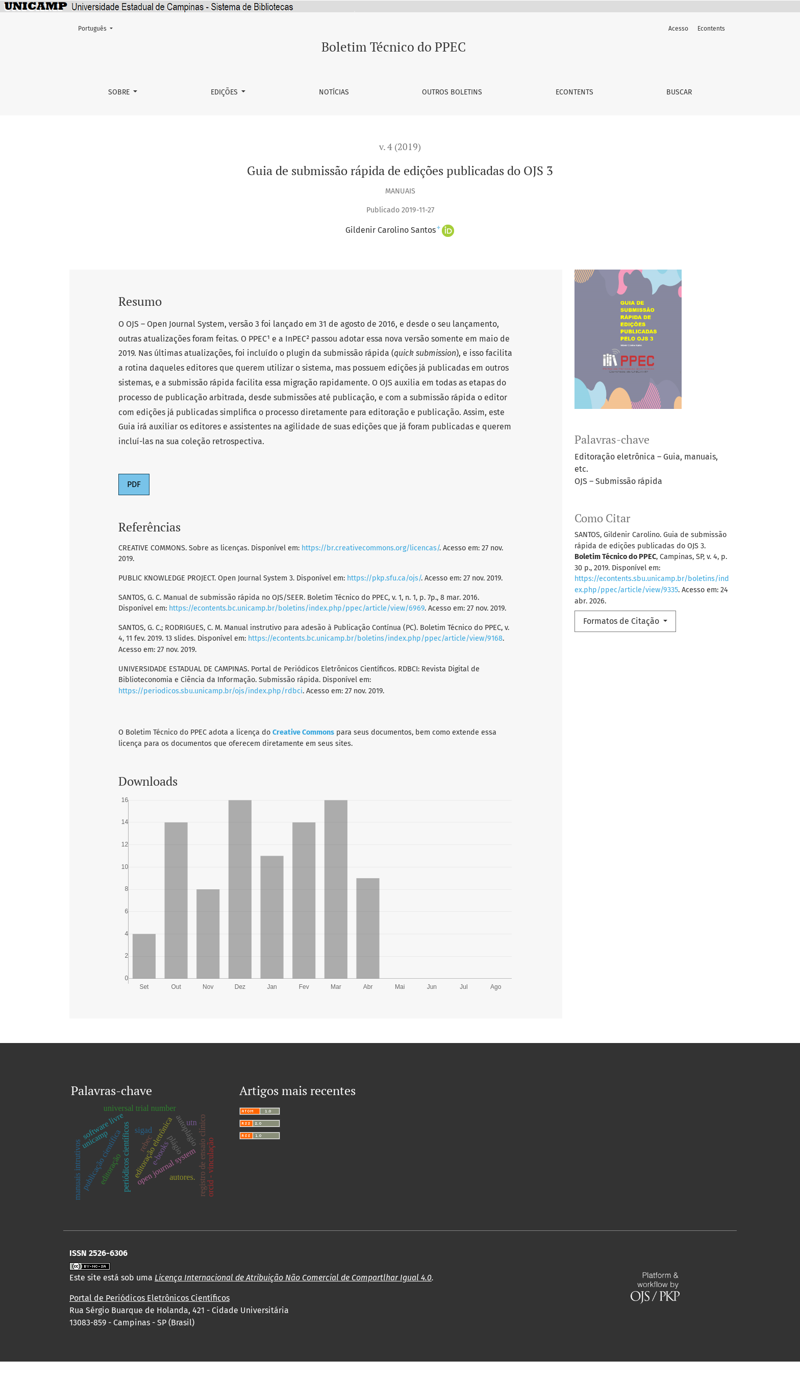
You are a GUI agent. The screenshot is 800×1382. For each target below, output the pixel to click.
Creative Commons (303, 732)
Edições (225, 92)
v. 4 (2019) (400, 147)
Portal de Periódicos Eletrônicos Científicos (149, 1318)
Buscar (679, 92)
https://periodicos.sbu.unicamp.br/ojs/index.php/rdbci (210, 691)
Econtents (574, 92)
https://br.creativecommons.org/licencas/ (370, 548)
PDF (134, 484)
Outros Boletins (452, 92)
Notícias (334, 92)
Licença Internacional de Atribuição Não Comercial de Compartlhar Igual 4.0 (293, 1298)
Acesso (678, 28)
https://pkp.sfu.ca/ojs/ (384, 578)
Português (98, 27)
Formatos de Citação (622, 621)
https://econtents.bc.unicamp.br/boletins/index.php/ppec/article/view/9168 (375, 638)
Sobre (120, 92)
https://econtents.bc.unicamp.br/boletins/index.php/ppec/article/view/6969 (296, 608)
